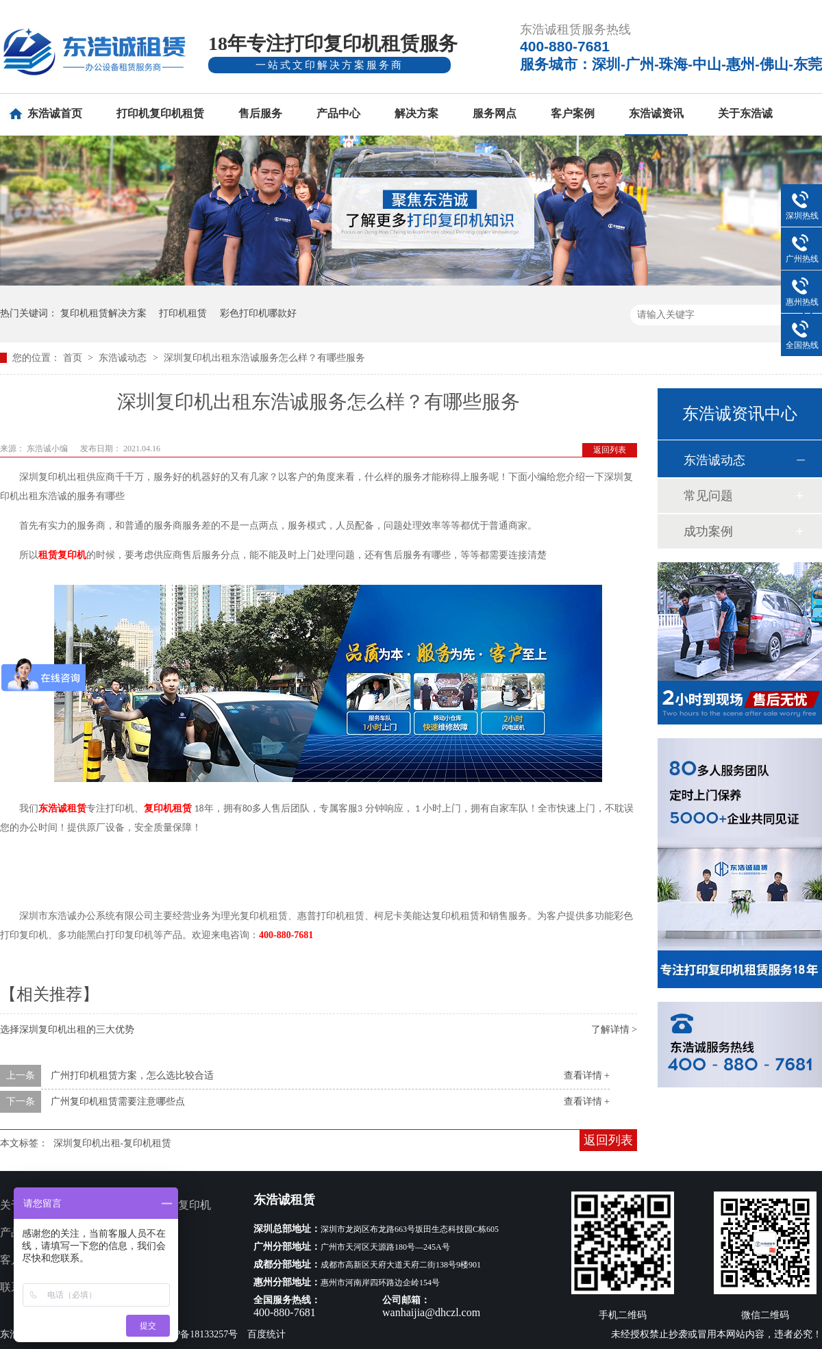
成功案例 (708, 531)
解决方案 (416, 113)
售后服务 (260, 113)
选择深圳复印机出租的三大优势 (67, 1029)
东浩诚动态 (124, 358)
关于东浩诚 (745, 113)
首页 (74, 358)
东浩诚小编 (48, 448)
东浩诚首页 (54, 113)
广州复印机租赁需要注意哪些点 (118, 1101)
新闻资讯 (145, 1259)
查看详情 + (587, 1075)
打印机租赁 (183, 313)
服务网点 (494, 113)
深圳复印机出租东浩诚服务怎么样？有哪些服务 (264, 358)
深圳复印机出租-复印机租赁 (112, 1143)
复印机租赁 (168, 808)
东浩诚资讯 (656, 113)
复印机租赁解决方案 (103, 313)
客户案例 (573, 113)
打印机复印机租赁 (160, 113)
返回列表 (609, 450)
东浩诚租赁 (62, 808)
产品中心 (338, 113)
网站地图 (145, 1287)
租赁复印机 (62, 555)
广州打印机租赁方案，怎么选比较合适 (132, 1075)
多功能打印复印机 (167, 1205)
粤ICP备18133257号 (197, 1334)
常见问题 (708, 496)
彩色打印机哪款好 (258, 313)
